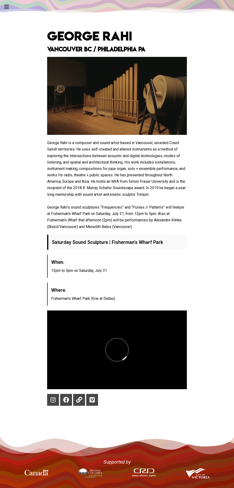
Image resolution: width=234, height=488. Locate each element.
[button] (6, 6)
